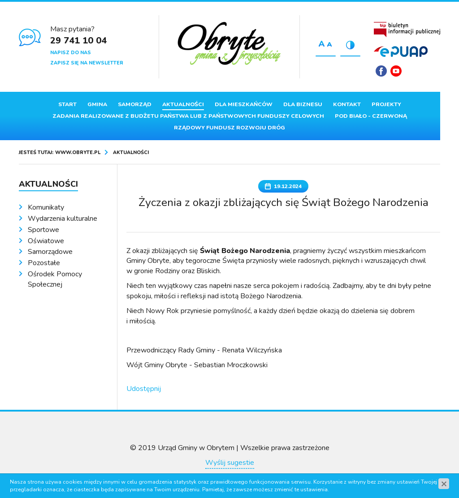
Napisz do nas (70, 52)
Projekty (386, 104)
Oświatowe (46, 241)
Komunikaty (46, 207)
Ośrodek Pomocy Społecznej (55, 279)
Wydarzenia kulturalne (62, 218)
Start (67, 104)
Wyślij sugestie (229, 463)
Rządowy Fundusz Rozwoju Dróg (229, 127)
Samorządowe (50, 252)
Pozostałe (44, 263)
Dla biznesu (302, 104)
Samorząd (135, 104)
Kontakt (347, 104)
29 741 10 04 (78, 40)
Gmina (97, 104)
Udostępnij (143, 389)
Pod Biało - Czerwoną (371, 116)
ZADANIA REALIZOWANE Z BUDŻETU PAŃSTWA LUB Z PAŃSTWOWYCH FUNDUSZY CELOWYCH (188, 116)
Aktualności (183, 104)
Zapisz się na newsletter (86, 63)
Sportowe (43, 230)
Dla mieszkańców (244, 104)
